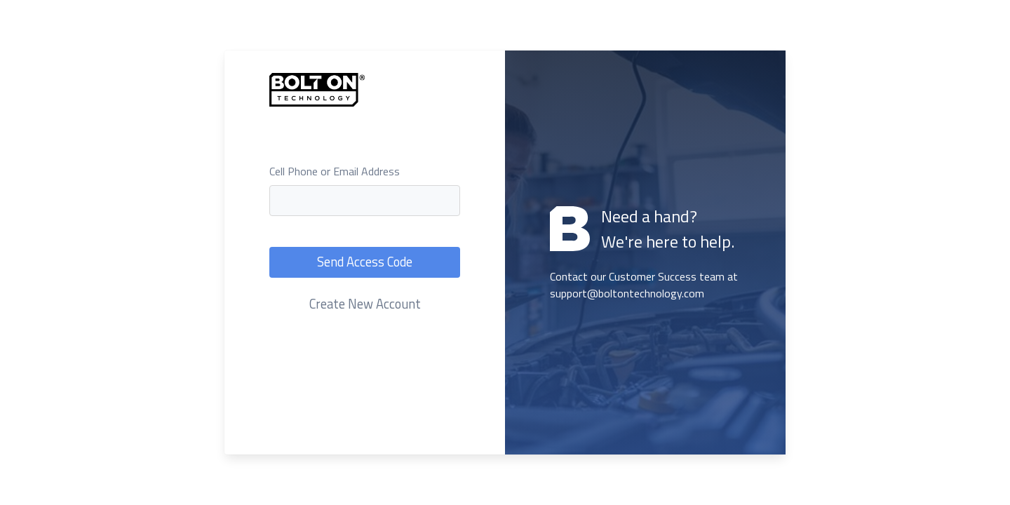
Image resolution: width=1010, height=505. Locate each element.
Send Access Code (364, 261)
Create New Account (365, 304)
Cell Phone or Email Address (334, 171)
